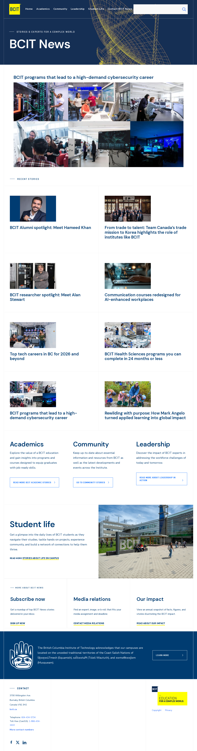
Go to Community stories (90, 481)
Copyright (156, 709)
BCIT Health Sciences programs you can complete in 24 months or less (140, 355)
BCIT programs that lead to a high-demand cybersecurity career (90, 77)
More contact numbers (22, 728)
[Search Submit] (184, 9)
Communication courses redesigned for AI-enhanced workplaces (143, 296)
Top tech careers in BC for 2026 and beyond (49, 352)
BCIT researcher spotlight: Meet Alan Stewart (50, 293)
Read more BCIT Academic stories (32, 481)
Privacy (168, 709)
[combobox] (160, 9)
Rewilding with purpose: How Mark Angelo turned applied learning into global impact (142, 414)
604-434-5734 (28, 716)
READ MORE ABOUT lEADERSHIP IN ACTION (158, 478)
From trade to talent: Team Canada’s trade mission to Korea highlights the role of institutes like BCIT (142, 232)
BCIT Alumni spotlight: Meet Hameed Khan (47, 227)
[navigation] (18, 9)
